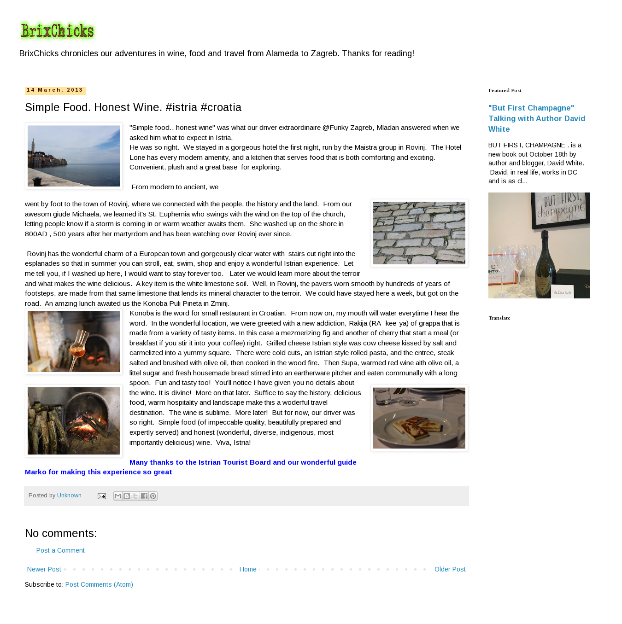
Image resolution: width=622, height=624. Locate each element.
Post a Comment (60, 550)
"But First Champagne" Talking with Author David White (536, 118)
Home (248, 569)
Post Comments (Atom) (99, 584)
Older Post (450, 569)
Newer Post (44, 569)
